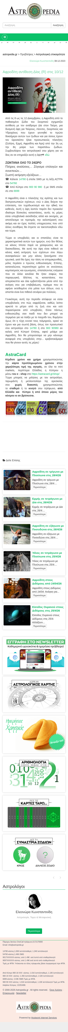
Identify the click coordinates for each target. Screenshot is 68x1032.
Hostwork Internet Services (44, 1017)
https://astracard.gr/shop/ (45, 373)
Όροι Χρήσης (56, 990)
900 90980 (52, 328)
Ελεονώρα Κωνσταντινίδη (42, 61)
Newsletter (21, 993)
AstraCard (15, 354)
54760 (13, 183)
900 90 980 (35, 187)
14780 (22, 179)
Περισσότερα (39, 487)
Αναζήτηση (58, 25)
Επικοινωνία (8, 993)
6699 (16, 190)
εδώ (47, 154)
